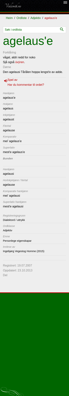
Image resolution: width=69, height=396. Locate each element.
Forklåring (9, 52)
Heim (9, 18)
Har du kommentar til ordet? (26, 84)
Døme (7, 67)
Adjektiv (35, 18)
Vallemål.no (12, 6)
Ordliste (22, 18)
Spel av (12, 79)
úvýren (19, 62)
